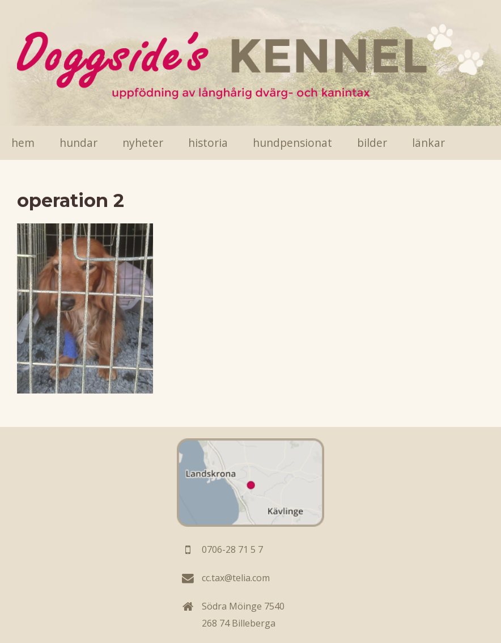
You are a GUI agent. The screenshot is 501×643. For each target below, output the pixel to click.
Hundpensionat (292, 142)
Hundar (78, 142)
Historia (208, 142)
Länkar (428, 142)
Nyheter (142, 142)
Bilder (372, 142)
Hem (23, 142)
